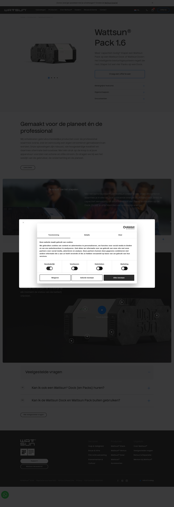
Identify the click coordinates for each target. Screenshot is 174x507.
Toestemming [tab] (53, 235)
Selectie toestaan (87, 278)
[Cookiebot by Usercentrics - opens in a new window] (124, 227)
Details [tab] (87, 235)
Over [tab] (120, 235)
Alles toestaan (119, 278)
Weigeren (55, 278)
